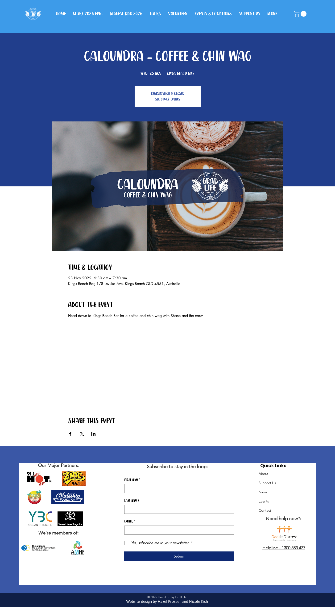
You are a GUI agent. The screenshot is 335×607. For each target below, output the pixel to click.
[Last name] (177, 509)
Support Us (267, 483)
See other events (167, 99)
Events (264, 501)
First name (132, 480)
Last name (131, 501)
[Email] (177, 530)
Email (129, 521)
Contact (265, 510)
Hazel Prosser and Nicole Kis (182, 601)
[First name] (177, 488)
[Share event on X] (82, 434)
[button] (301, 14)
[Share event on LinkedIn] (93, 434)
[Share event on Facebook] (70, 434)
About (263, 473)
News (263, 492)
